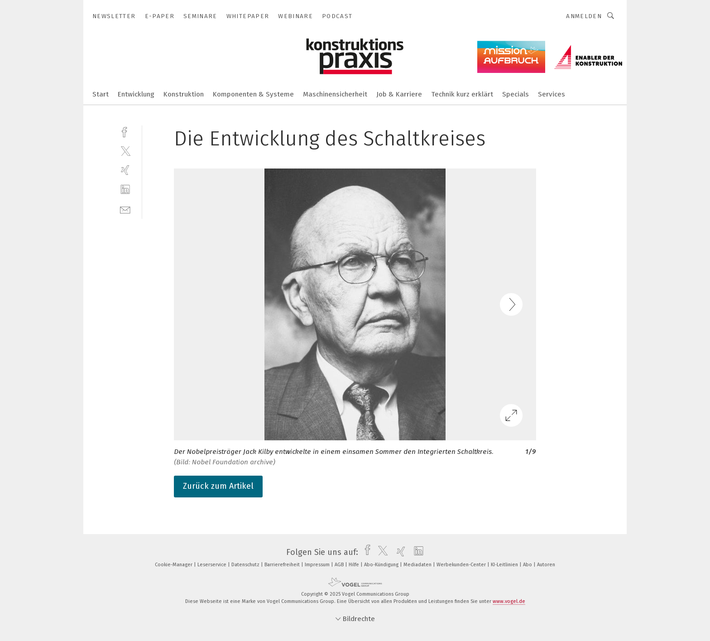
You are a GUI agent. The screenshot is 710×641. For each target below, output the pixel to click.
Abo (528, 565)
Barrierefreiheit (282, 565)
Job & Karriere (399, 94)
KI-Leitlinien (505, 565)
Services (551, 94)
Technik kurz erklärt (462, 94)
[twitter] (125, 150)
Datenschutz (246, 565)
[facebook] (125, 131)
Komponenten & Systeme (253, 94)
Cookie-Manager (174, 565)
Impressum (318, 565)
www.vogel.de (509, 601)
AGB (340, 565)
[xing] (125, 170)
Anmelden (584, 16)
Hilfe (354, 565)
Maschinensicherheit (335, 94)
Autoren (546, 565)
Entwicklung (136, 94)
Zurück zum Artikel (218, 486)
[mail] (125, 209)
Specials (515, 94)
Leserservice (212, 565)
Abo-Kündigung (382, 565)
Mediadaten (418, 565)
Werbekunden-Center (462, 565)
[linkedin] (125, 189)
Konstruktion (183, 94)
